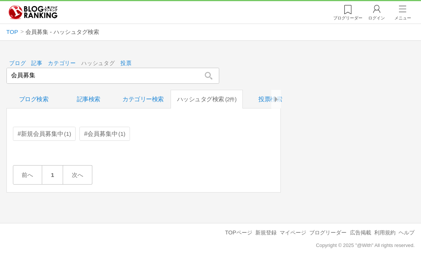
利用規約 (385, 232)
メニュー (402, 18)
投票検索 (270, 99)
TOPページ (238, 232)
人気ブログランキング (33, 12)
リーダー (347, 18)
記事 (36, 63)
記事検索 (88, 99)
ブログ (17, 63)
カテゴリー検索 (143, 99)
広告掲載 (360, 232)
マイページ (293, 232)
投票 (125, 63)
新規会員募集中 (46, 134)
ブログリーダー (328, 232)
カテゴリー (62, 63)
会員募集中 (106, 134)
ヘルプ (407, 232)
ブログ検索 (34, 99)
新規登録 (266, 232)
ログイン (376, 18)
